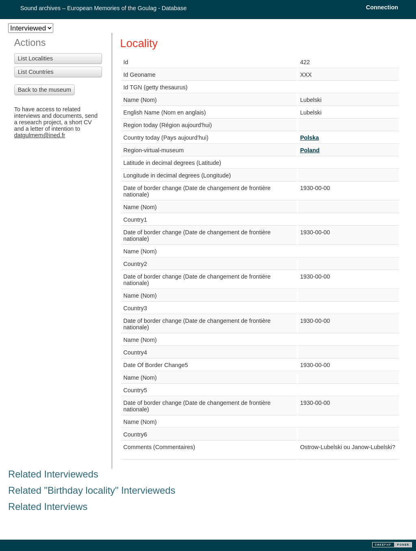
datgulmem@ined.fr (39, 135)
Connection (382, 7)
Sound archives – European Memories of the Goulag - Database (103, 8)
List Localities (35, 58)
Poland (310, 150)
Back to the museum (44, 89)
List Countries (36, 72)
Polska (309, 137)
